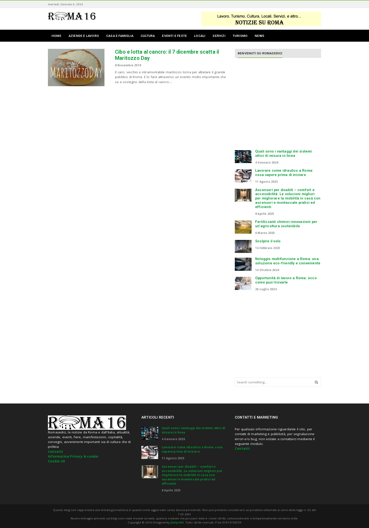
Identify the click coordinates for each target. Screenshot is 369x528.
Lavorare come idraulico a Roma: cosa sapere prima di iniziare (284, 172)
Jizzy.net (177, 522)
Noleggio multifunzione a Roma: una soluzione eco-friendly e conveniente (287, 261)
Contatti (55, 451)
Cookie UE (56, 461)
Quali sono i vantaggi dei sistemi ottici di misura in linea (283, 153)
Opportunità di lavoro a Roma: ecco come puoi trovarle (286, 280)
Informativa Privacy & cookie (73, 456)
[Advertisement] (275, 105)
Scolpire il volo (268, 241)
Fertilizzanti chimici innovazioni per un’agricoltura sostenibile (286, 224)
